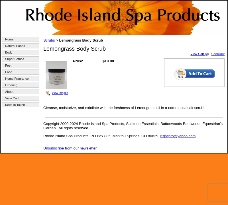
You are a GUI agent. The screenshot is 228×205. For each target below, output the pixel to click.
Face (8, 72)
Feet (8, 65)
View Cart (12, 98)
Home (9, 39)
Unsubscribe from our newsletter (70, 148)
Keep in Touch (15, 104)
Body (8, 52)
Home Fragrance (17, 78)
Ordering (11, 85)
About (9, 91)
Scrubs (49, 40)
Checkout (218, 54)
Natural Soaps (15, 46)
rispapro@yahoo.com (178, 136)
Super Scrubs (14, 59)
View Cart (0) (200, 54)
